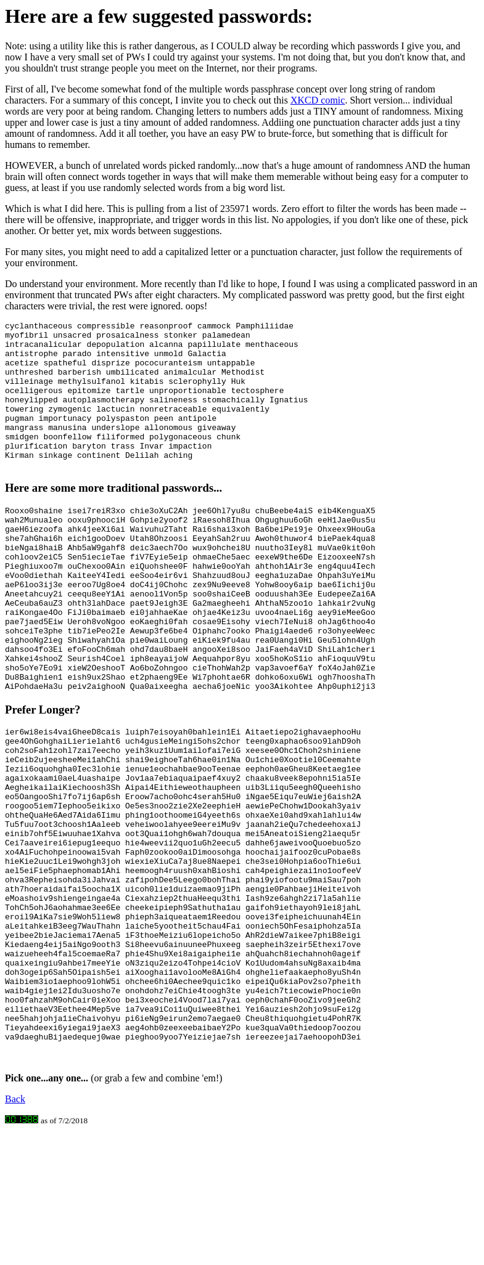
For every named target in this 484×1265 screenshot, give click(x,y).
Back (15, 1228)
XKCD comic (317, 100)
